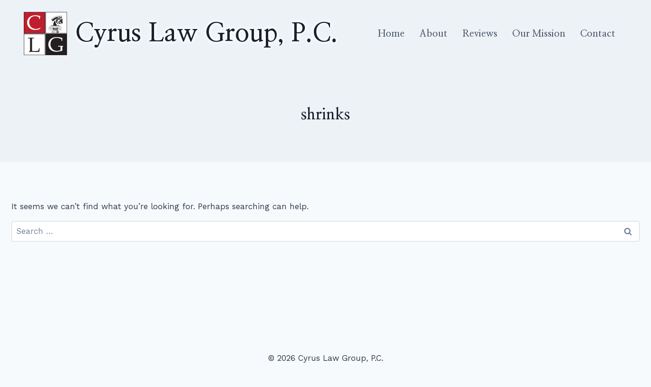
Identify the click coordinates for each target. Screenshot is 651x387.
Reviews (479, 34)
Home (391, 34)
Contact (597, 34)
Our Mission (538, 34)
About (433, 34)
